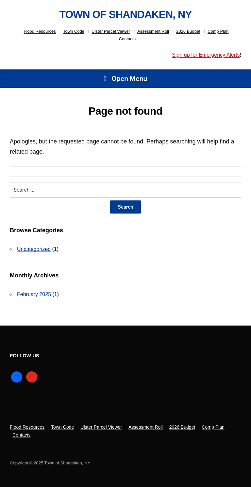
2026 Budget (188, 31)
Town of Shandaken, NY (125, 14)
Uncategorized (34, 249)
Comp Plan (218, 31)
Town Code (73, 31)
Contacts (127, 38)
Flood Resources (40, 31)
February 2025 (34, 294)
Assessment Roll (153, 31)
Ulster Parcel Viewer (111, 31)
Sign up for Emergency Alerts (206, 55)
